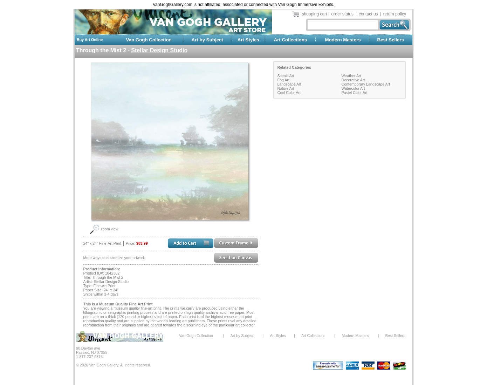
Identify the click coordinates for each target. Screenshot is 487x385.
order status (342, 14)
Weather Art (351, 76)
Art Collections (290, 39)
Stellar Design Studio (159, 50)
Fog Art (283, 80)
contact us (368, 14)
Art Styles (248, 39)
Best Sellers (390, 39)
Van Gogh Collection (148, 39)
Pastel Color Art (354, 92)
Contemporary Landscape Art (365, 84)
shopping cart (314, 14)
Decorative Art (353, 80)
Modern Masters (343, 39)
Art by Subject (207, 39)
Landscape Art (289, 84)
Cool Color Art (288, 92)
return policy (394, 14)
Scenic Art (285, 76)
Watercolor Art (353, 88)
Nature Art (285, 88)
